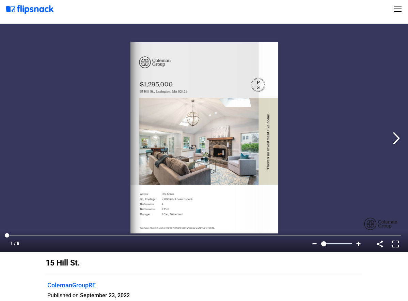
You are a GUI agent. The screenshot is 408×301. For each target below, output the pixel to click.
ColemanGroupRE (71, 285)
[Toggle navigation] (399, 8)
